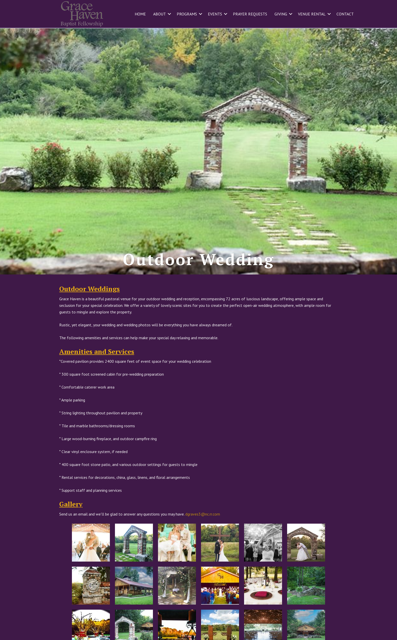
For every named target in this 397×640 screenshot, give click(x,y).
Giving (280, 13)
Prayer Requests (250, 13)
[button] (169, 14)
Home (140, 13)
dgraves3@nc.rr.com (202, 523)
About (159, 13)
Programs (187, 13)
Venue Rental (312, 13)
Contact (345, 13)
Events (215, 13)
